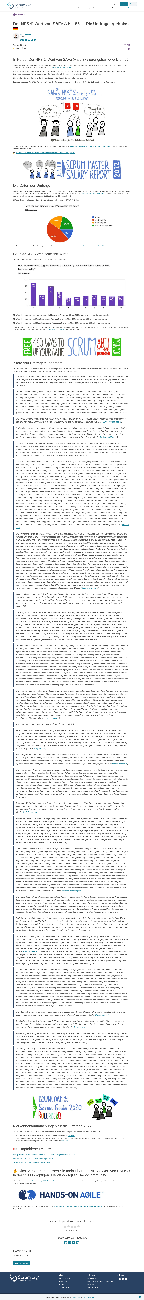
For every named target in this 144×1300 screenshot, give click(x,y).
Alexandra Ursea (88, 588)
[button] (77, 8)
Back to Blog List (20, 14)
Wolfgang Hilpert (107, 437)
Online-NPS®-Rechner (55, 329)
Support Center (64, 1287)
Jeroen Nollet (51, 718)
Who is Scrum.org (64, 1279)
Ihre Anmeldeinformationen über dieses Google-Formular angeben (76, 1206)
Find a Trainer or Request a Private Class (100, 1281)
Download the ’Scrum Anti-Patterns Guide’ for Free (31, 1163)
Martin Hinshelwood (110, 422)
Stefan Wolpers (25, 34)
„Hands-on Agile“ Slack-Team (42, 1181)
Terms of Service (89, 1297)
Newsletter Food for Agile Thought (93, 193)
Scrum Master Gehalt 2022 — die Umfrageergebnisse (32, 1159)
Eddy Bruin (39, 748)
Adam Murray (80, 1027)
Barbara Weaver (30, 951)
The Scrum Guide (93, 1287)
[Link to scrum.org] (117, 1279)
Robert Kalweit (118, 764)
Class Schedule (92, 1279)
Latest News (63, 1281)
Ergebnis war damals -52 (62, 67)
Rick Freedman (30, 812)
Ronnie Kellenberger (70, 891)
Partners (62, 1284)
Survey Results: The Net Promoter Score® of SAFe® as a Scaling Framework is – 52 (43, 1155)
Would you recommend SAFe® (91, 246)
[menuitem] (115, 4)
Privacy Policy (76, 1297)
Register (133, 4)
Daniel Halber (101, 1015)
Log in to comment (21, 1263)
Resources (91, 1284)
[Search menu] (115, 4)
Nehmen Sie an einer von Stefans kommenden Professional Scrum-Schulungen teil (45, 153)
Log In (124, 4)
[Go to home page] (24, 1278)
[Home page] (20, 5)
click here (71, 1136)
